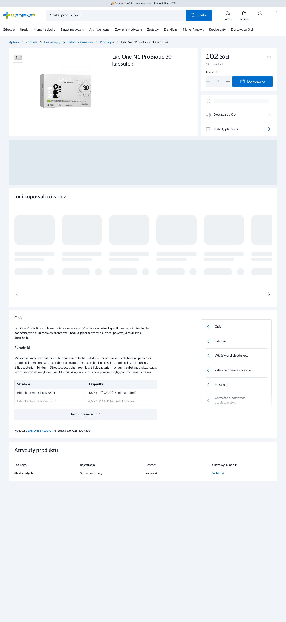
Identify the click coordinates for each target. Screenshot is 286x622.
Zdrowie (31, 42)
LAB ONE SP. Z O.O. (40, 430)
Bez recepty (52, 42)
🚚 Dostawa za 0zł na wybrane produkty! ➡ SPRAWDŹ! (143, 3)
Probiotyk (218, 473)
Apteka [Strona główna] (14, 42)
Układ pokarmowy (80, 42)
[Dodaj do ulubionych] (269, 57)
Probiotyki (107, 42)
